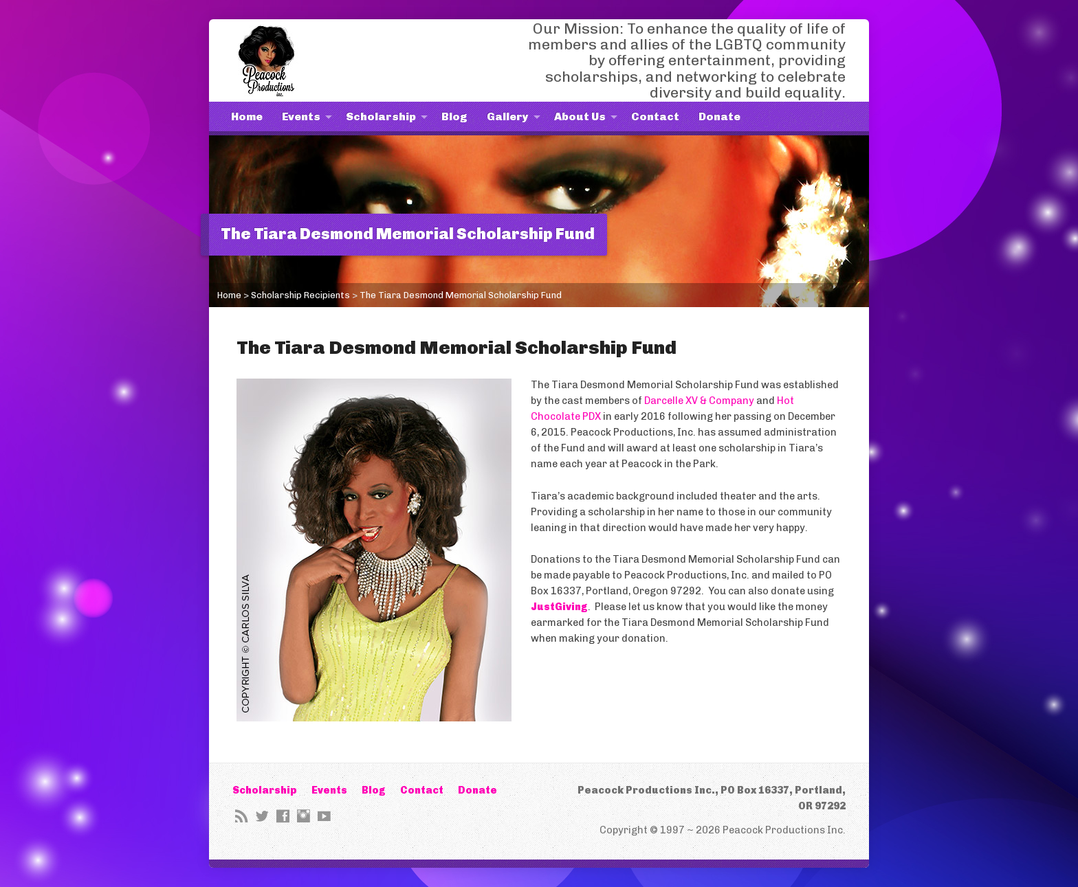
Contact (655, 116)
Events (301, 116)
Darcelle (664, 400)
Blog (454, 116)
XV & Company (719, 400)
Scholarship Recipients (300, 295)
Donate (719, 116)
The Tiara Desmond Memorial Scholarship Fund (461, 295)
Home (247, 116)
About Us (580, 116)
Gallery (508, 116)
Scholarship (381, 116)
